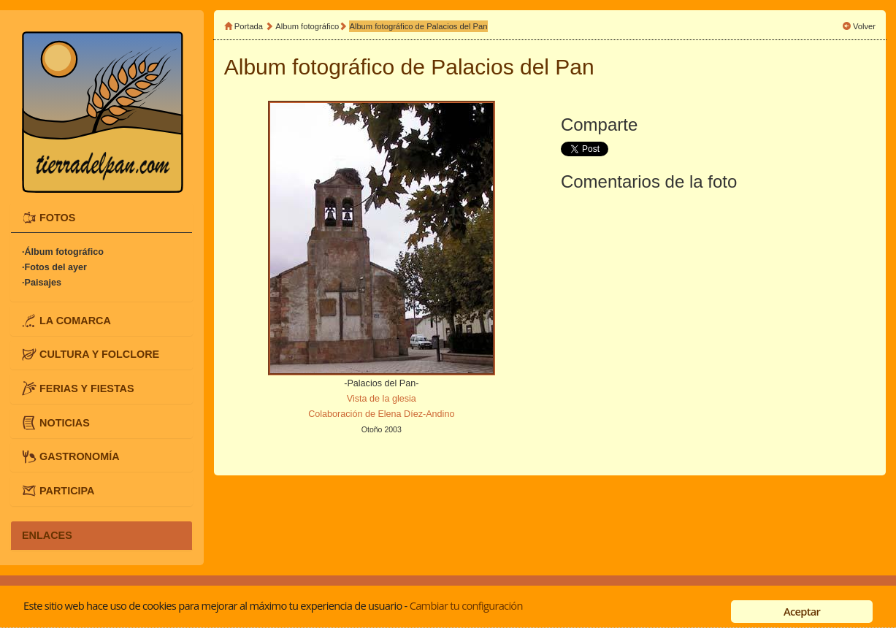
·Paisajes (41, 282)
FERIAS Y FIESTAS (86, 388)
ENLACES (47, 535)
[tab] (101, 218)
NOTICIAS (64, 422)
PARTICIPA (66, 490)
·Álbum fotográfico (63, 252)
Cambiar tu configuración (466, 605)
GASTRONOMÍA (79, 456)
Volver (864, 26)
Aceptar (802, 611)
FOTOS (57, 217)
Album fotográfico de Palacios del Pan (418, 26)
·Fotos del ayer (54, 267)
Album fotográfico (307, 26)
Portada (248, 26)
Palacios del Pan (512, 67)
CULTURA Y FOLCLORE (99, 354)
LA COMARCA (75, 320)
